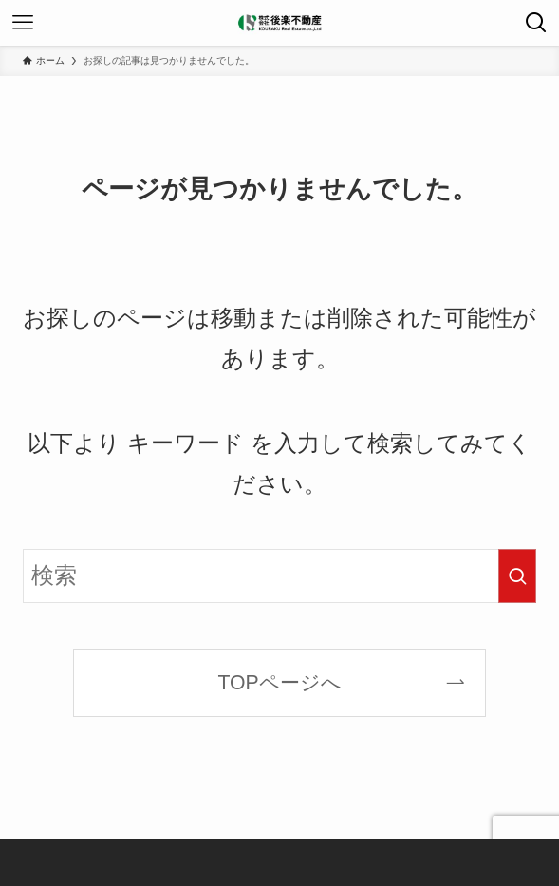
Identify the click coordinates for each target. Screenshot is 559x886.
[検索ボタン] (536, 23)
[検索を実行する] (517, 576)
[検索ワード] (280, 576)
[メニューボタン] (23, 23)
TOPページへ (279, 682)
